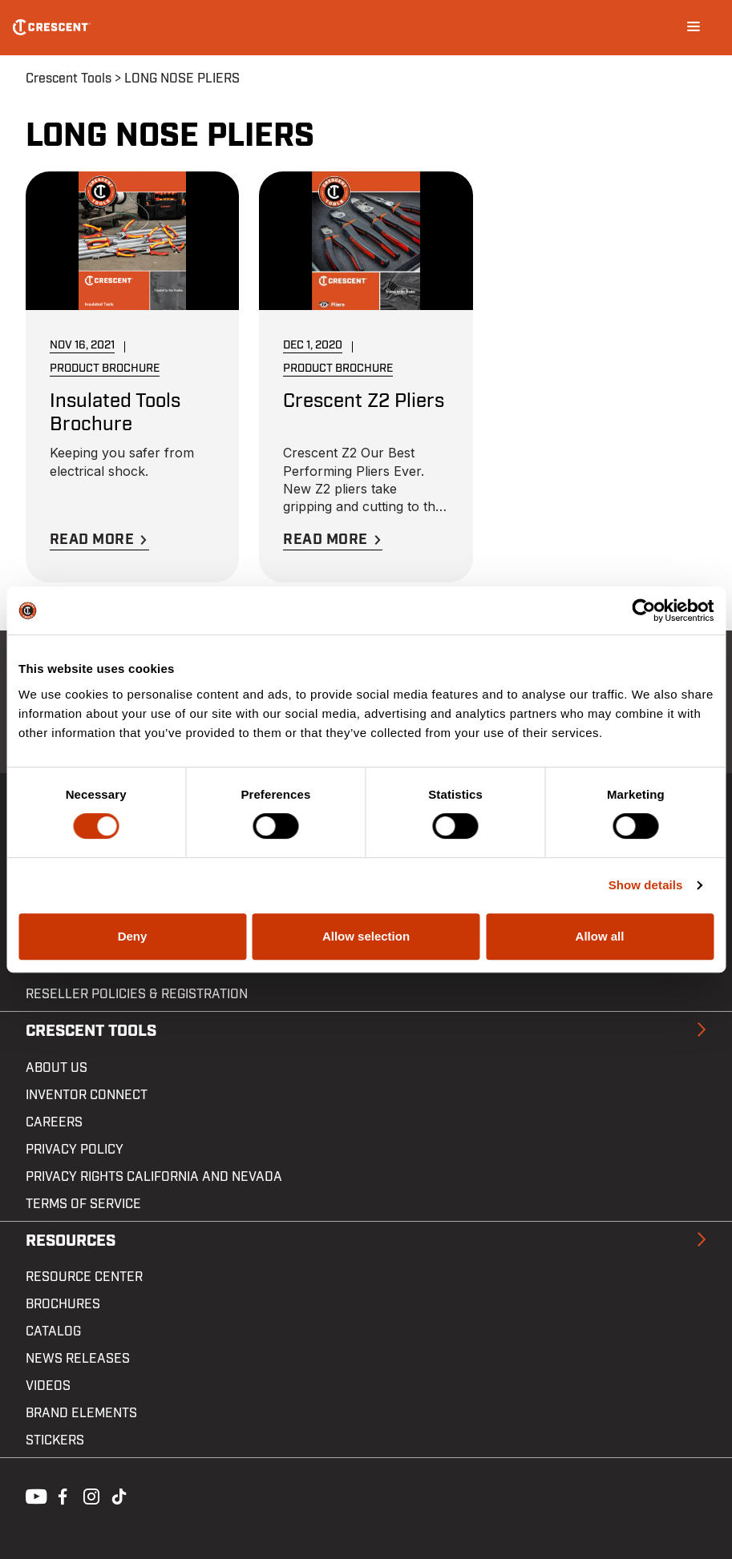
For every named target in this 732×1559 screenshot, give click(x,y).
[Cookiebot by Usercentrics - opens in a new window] (643, 610)
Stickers (55, 1440)
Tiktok (118, 1495)
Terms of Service (83, 1204)
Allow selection (366, 936)
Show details (646, 885)
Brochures (63, 1304)
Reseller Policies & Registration (137, 994)
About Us (56, 1067)
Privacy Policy (74, 1149)
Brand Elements (81, 1413)
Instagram (89, 1495)
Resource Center (84, 1277)
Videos (48, 1386)
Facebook (61, 1495)
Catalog (53, 1331)
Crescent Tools (68, 78)
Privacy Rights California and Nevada (154, 1176)
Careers (54, 1122)
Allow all (600, 936)
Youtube (32, 1495)
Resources (70, 1241)
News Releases (78, 1358)
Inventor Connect (87, 1095)
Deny (133, 936)
